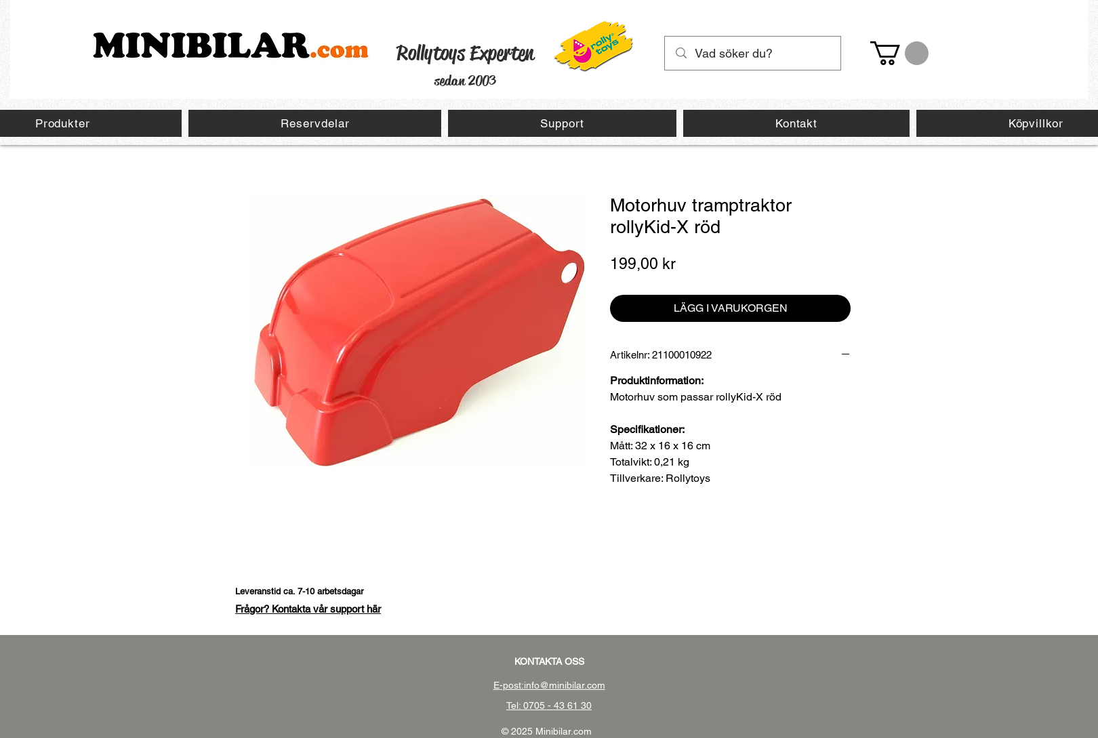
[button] (899, 53)
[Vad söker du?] (753, 53)
